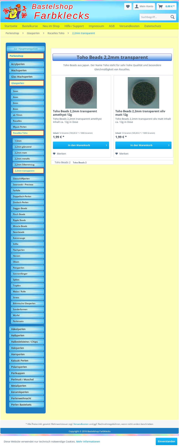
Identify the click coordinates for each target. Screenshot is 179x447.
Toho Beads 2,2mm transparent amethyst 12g (75, 112)
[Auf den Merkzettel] (59, 154)
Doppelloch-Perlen (22, 196)
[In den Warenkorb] (81, 145)
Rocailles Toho (20, 132)
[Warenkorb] (167, 6)
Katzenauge (19, 238)
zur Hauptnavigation (26, 48)
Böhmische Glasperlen (24, 303)
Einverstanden (166, 441)
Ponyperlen (18, 267)
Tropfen (17, 285)
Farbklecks (62, 15)
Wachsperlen (19, 70)
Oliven (16, 261)
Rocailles (17, 120)
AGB (111, 26)
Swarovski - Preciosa (23, 184)
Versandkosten (129, 26)
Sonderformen (20, 309)
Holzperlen (17, 348)
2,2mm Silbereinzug (24, 164)
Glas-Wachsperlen (22, 76)
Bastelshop (52, 6)
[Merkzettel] (128, 6)
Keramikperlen (20, 392)
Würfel (16, 315)
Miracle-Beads (20, 226)
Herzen (16, 255)
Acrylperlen (18, 64)
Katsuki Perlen (19, 360)
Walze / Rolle (19, 291)
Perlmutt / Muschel (22, 379)
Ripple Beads (19, 220)
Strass (16, 297)
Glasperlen (17, 83)
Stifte (15, 243)
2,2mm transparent (24, 170)
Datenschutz (152, 26)
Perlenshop (16, 56)
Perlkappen (18, 373)
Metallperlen (18, 385)
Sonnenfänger (20, 273)
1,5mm (18, 140)
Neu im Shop (51, 26)
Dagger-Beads (20, 208)
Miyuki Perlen (20, 126)
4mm (15, 97)
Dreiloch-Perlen (20, 202)
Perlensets (18, 321)
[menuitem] (157, 16)
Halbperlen (17, 335)
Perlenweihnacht (21, 398)
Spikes (16, 279)
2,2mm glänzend (23, 146)
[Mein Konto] (144, 6)
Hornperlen (18, 354)
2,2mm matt (21, 152)
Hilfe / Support (74, 26)
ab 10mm (17, 114)
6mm (15, 103)
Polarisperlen (19, 367)
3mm (15, 91)
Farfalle (16, 190)
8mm (15, 109)
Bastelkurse (30, 26)
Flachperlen (19, 249)
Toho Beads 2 (63, 162)
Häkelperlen (18, 329)
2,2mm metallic (22, 158)
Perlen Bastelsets (21, 404)
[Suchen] (172, 16)
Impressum (96, 26)
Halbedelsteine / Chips (24, 341)
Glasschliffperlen (21, 178)
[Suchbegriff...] (157, 16)
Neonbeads (18, 232)
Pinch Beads (19, 214)
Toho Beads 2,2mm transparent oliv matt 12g (140, 112)
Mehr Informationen (88, 441)
